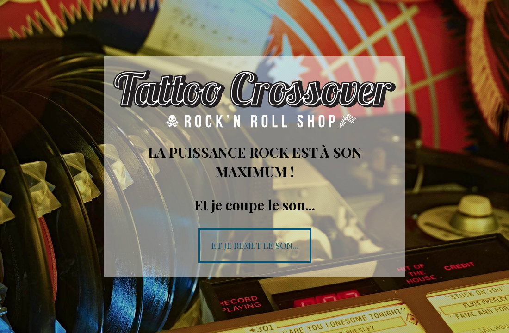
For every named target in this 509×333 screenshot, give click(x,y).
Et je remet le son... (254, 245)
